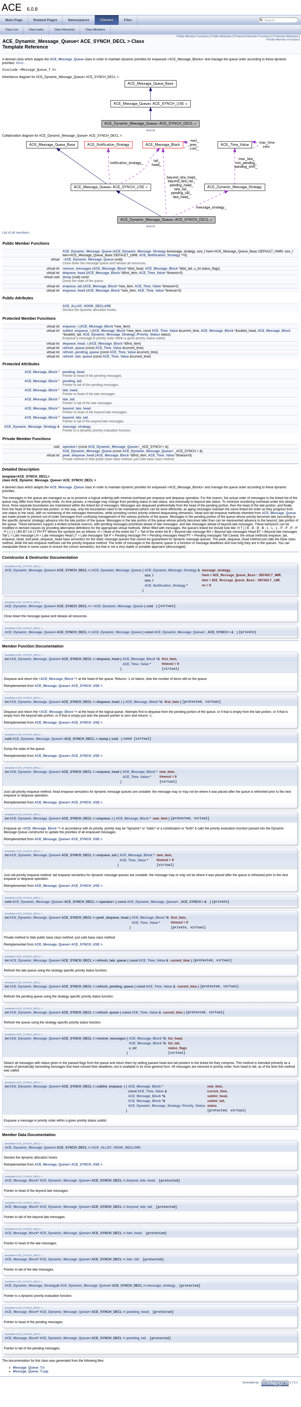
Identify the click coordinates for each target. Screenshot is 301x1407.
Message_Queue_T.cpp (30, 1391)
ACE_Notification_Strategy (159, 256)
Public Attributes (221, 36)
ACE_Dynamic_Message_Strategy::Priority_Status (121, 335)
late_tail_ (69, 400)
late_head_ (71, 391)
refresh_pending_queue (81, 353)
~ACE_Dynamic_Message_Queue (88, 260)
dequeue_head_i (75, 344)
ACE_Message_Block (109, 269)
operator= (70, 447)
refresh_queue (74, 349)
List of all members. (16, 233)
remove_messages (77, 269)
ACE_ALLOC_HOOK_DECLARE (87, 307)
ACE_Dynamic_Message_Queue (87, 252)
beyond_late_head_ (77, 409)
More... (21, 63)
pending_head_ (74, 373)
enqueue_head (74, 291)
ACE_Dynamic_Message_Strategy (140, 252)
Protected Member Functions (252, 36)
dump (67, 278)
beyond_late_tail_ (76, 418)
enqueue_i (70, 327)
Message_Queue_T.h (29, 1388)
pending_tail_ (73, 382)
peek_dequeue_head (78, 456)
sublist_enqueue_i (77, 331)
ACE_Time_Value (152, 274)
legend (150, 131)
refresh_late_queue (77, 357)
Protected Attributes (285, 36)
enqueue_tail (72, 287)
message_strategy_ (77, 427)
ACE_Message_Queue (67, 59)
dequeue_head (74, 274)
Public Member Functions (193, 36)
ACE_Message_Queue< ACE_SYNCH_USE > (68, 691)
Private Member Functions (283, 39)
